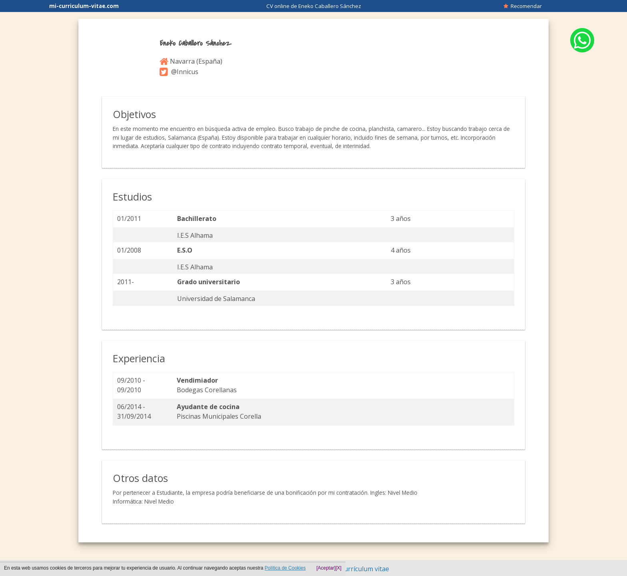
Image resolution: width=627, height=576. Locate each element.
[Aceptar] (325, 568)
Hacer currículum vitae (355, 568)
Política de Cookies (285, 568)
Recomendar (522, 6)
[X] (338, 568)
